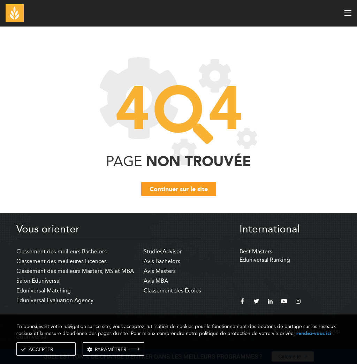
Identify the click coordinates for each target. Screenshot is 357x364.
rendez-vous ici (313, 333)
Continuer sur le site (179, 189)
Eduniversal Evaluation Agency (54, 300)
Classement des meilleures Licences (61, 261)
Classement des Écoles (172, 290)
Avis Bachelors (162, 261)
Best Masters (256, 251)
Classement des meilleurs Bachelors (61, 251)
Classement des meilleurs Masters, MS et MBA (75, 271)
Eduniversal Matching (43, 290)
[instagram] (298, 302)
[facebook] (242, 302)
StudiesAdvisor (163, 251)
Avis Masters (160, 271)
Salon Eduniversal (38, 280)
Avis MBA (156, 280)
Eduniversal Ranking (265, 259)
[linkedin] (270, 302)
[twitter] (256, 302)
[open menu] (347, 12)
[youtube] (284, 302)
